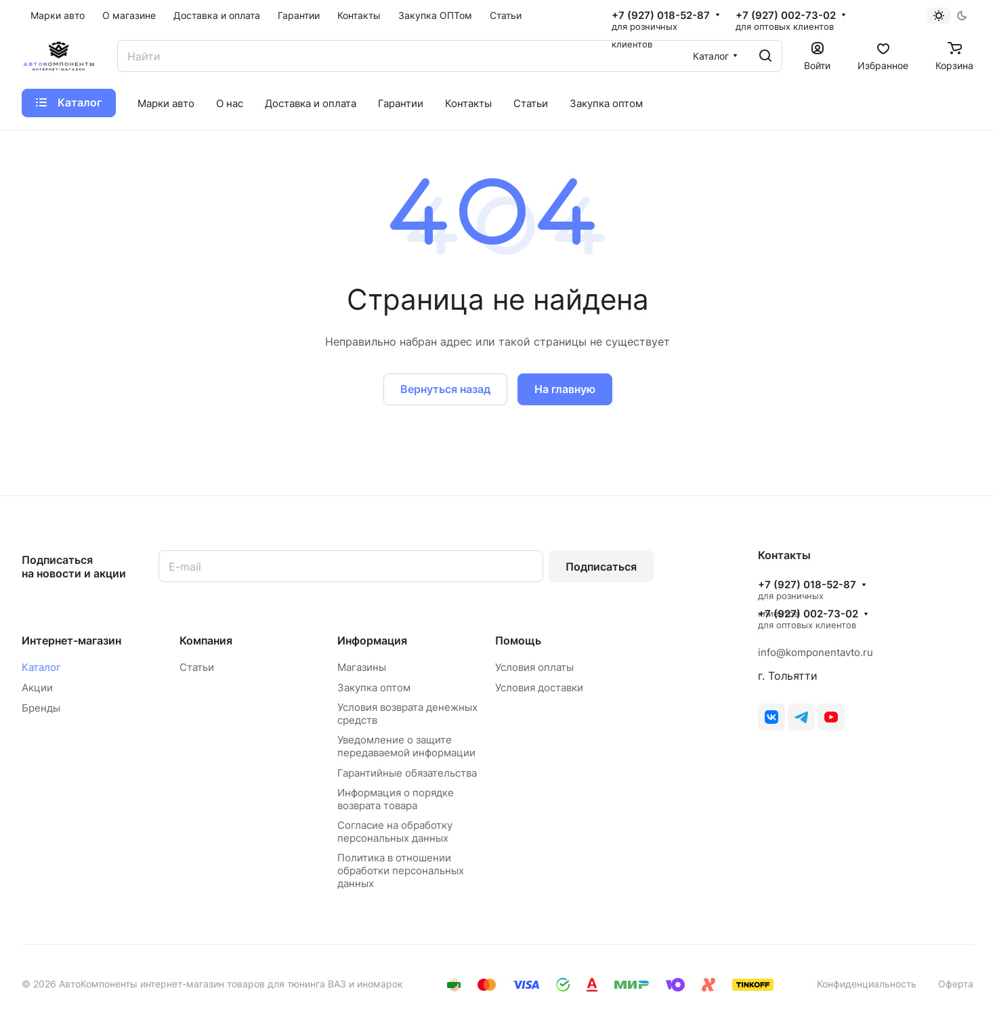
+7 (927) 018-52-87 (661, 15)
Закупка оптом (373, 687)
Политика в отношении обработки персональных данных (400, 870)
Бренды (41, 707)
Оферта (955, 983)
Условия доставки (539, 687)
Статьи (196, 667)
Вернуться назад (445, 389)
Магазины (361, 667)
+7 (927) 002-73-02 (786, 15)
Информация (372, 640)
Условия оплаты (534, 667)
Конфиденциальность (866, 983)
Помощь (518, 640)
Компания (205, 640)
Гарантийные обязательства (407, 772)
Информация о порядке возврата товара (395, 799)
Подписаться (601, 566)
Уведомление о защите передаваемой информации (406, 746)
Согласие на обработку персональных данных (394, 831)
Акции (37, 687)
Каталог (41, 667)
